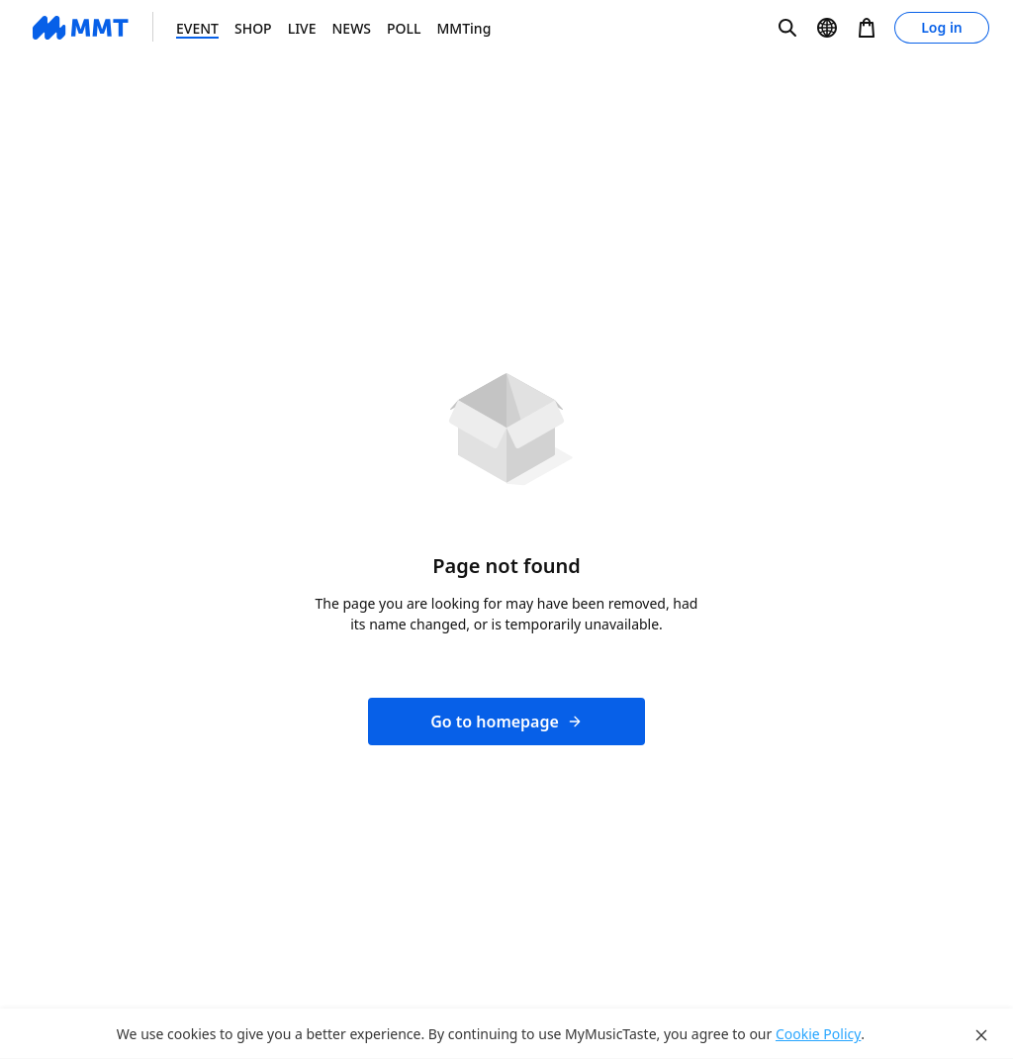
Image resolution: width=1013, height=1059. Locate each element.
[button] (787, 28)
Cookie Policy (818, 1034)
